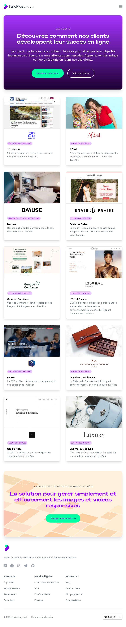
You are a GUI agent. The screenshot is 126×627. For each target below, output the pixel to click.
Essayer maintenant (63, 518)
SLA (36, 588)
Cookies (38, 600)
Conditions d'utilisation (46, 582)
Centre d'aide (72, 588)
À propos (9, 582)
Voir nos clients (80, 73)
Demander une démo (47, 73)
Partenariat (10, 594)
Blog (67, 582)
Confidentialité (42, 594)
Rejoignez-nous (12, 588)
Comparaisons (73, 600)
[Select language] (112, 617)
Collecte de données (42, 616)
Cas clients (10, 600)
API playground (74, 594)
